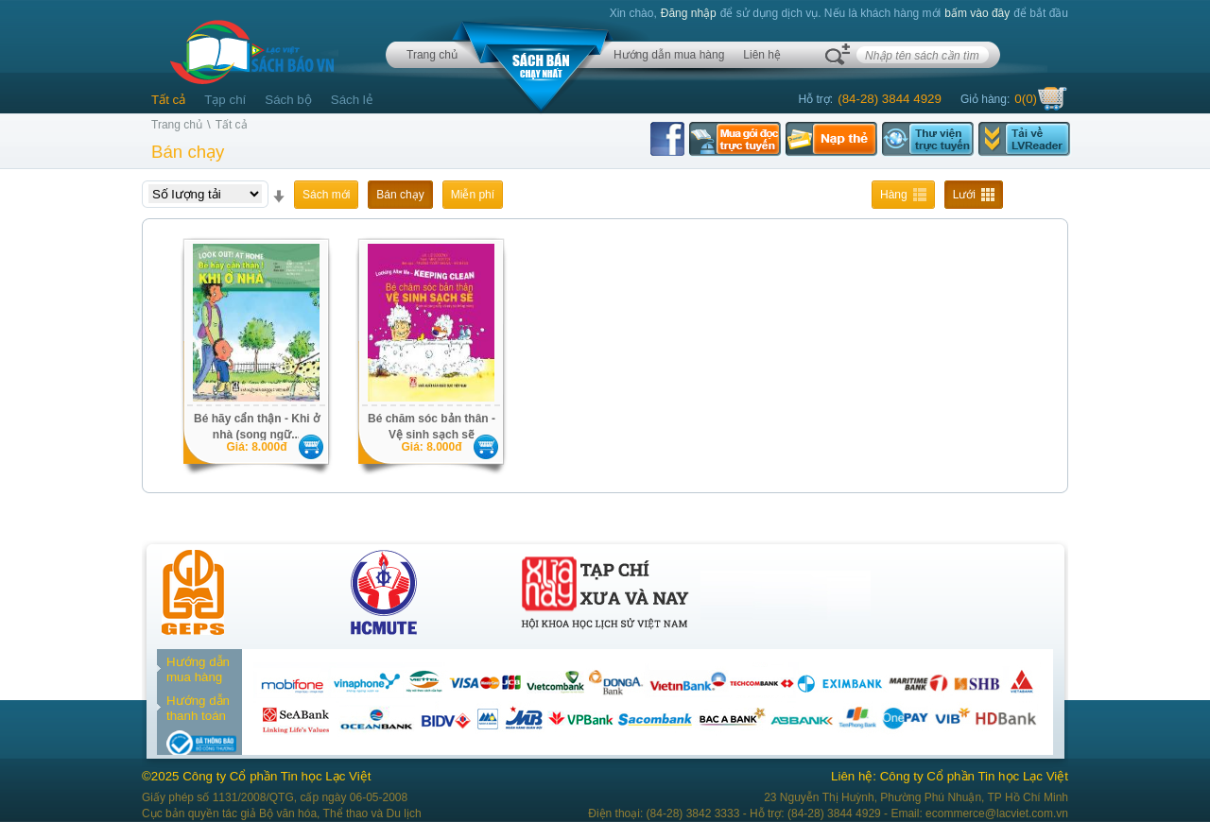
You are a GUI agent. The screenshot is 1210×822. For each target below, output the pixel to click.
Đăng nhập (689, 13)
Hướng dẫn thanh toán (198, 708)
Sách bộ (288, 100)
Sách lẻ (352, 100)
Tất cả (168, 100)
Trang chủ (432, 54)
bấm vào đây (977, 13)
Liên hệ (762, 54)
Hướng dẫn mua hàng (669, 54)
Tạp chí (225, 100)
